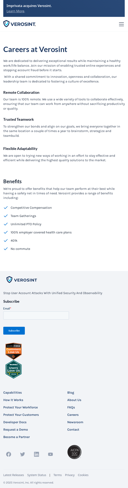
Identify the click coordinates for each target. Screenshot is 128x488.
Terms (58, 475)
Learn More (15, 11)
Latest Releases (13, 475)
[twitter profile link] (22, 454)
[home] (19, 24)
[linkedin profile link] (36, 454)
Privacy (70, 475)
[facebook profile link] (8, 454)
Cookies (83, 475)
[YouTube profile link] (50, 454)
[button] (121, 24)
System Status (36, 475)
